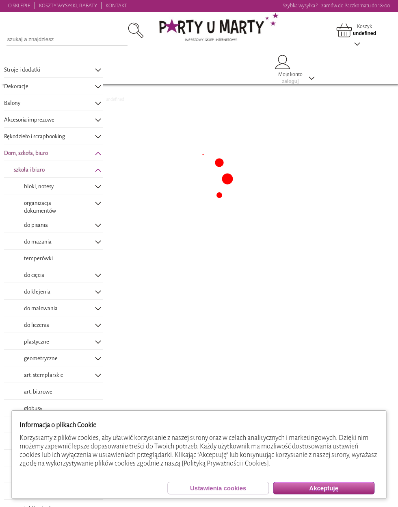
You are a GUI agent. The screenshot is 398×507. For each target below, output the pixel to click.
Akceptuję (323, 488)
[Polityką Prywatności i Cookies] (225, 463)
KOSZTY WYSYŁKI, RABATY (68, 5)
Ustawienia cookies (218, 488)
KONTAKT (116, 5)
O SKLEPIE (19, 5)
